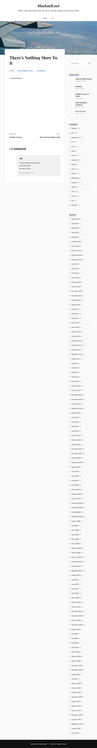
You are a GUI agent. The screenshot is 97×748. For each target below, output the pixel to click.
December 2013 (76, 255)
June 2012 (74, 314)
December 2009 (76, 449)
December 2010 (76, 395)
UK (72, 200)
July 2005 (74, 679)
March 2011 (75, 381)
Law (72, 146)
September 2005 (76, 670)
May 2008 (74, 534)
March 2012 (75, 327)
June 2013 (74, 268)
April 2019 (74, 228)
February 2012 (76, 332)
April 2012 (74, 323)
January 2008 (75, 552)
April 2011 (74, 377)
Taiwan (73, 187)
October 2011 (76, 350)
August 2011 (75, 359)
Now (52, 18)
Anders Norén (62, 744)
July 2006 (74, 634)
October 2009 (76, 458)
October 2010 (76, 404)
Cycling (73, 128)
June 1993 (74, 733)
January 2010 (75, 444)
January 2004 (75, 688)
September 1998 (76, 724)
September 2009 (76, 462)
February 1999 (76, 706)
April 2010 (74, 431)
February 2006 (76, 656)
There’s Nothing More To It (33, 60)
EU (72, 142)
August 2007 (75, 575)
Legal (73, 151)
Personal (41, 71)
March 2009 (75, 489)
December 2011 (76, 341)
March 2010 (75, 435)
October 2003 (76, 692)
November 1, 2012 (26, 71)
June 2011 (74, 368)
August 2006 (75, 629)
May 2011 (74, 372)
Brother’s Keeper (15, 137)
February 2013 (76, 282)
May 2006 (74, 643)
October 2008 (76, 512)
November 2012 (76, 296)
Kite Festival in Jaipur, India (50, 137)
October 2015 (76, 241)
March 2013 (75, 277)
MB (13, 71)
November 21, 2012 (28, 173)
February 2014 (76, 250)
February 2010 (76, 440)
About (45, 18)
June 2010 (74, 422)
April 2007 (74, 593)
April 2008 (74, 539)
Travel (73, 196)
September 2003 (76, 697)
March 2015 (75, 246)
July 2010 (74, 417)
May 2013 (74, 273)
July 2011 (74, 363)
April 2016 (74, 237)
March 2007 (75, 598)
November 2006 (76, 616)
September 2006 (76, 625)
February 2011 (76, 386)
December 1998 (76, 715)
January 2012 (75, 336)
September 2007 (76, 571)
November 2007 (76, 561)
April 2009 (74, 485)
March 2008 (75, 543)
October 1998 (76, 719)
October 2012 (76, 300)
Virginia (74, 205)
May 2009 (74, 480)
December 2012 (76, 291)
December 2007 (76, 557)
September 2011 (76, 354)
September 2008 (76, 516)
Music (73, 155)
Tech (72, 191)
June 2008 (74, 530)
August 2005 (75, 674)
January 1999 (75, 710)
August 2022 (75, 219)
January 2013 (75, 286)
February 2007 (76, 602)
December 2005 (76, 665)
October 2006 (76, 620)
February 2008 (76, 548)
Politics (73, 173)
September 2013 (76, 259)
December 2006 (76, 611)
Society (73, 182)
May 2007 (74, 589)
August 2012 (75, 305)
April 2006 (74, 647)
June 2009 (74, 476)
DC (72, 133)
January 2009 (75, 498)
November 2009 (76, 453)
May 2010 (74, 426)
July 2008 (74, 525)
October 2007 (76, 566)
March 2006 (75, 652)
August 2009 (75, 467)
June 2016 (74, 232)
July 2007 (74, 580)
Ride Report (75, 178)
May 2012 (74, 318)
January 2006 (75, 661)
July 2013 (74, 264)
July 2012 (74, 309)
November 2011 (76, 345)
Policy (73, 169)
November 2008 (76, 507)
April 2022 (74, 223)
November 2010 (76, 399)
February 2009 (76, 494)
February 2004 (76, 683)
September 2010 (76, 408)
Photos (73, 164)
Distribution (75, 137)
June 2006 (74, 638)
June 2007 (74, 584)
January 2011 (75, 390)
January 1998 (75, 728)
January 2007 (75, 607)
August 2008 (75, 521)
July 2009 (74, 471)
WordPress (43, 744)
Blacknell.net (48, 5)
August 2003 (75, 701)
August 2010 (75, 413)
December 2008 (76, 503)
